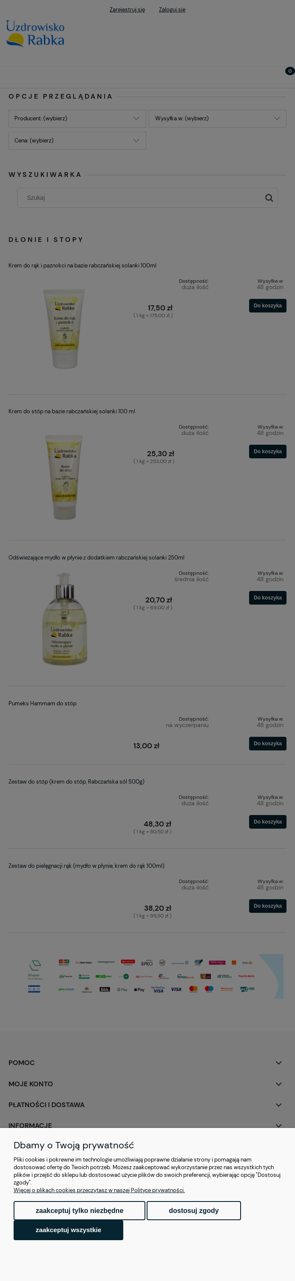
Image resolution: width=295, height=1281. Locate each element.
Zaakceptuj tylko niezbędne (79, 1210)
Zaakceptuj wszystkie (68, 1229)
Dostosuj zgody (193, 1210)
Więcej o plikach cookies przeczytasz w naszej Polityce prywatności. (99, 1190)
